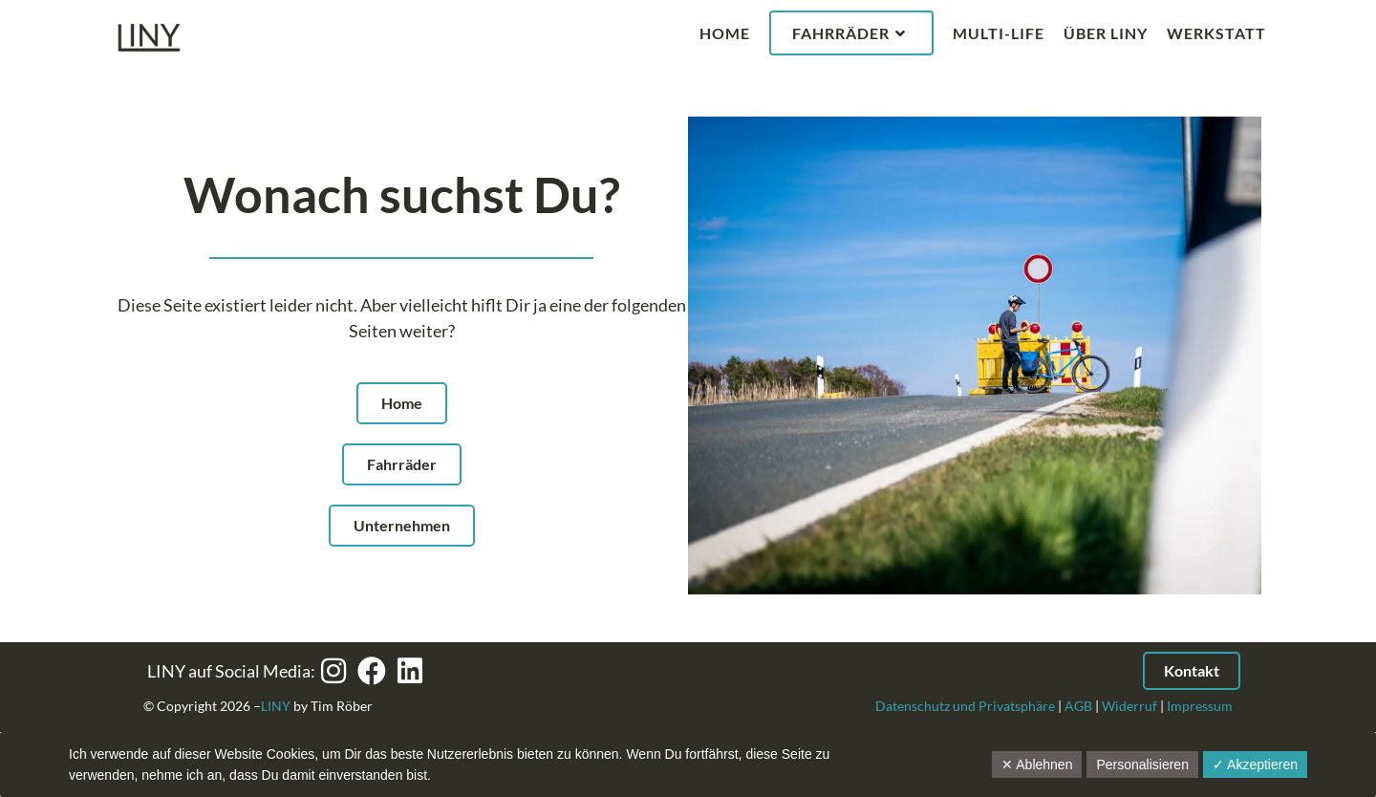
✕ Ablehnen (1036, 764)
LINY (275, 706)
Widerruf (1129, 706)
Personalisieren (1142, 764)
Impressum (1200, 706)
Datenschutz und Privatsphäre (965, 706)
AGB (1078, 706)
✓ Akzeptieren (1255, 764)
